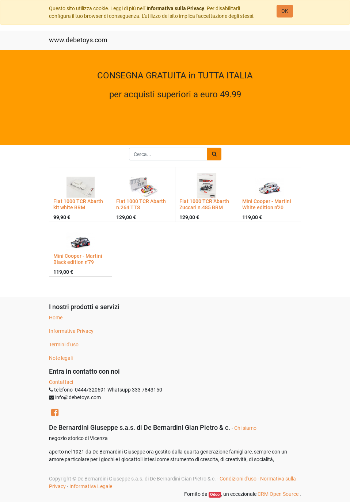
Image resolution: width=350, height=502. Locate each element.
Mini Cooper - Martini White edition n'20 (266, 204)
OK (284, 11)
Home (55, 317)
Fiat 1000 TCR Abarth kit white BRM (78, 204)
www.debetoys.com (78, 40)
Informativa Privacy (71, 331)
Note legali (61, 358)
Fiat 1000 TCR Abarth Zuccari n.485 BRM (204, 204)
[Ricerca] (214, 154)
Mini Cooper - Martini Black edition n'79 (77, 259)
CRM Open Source (279, 494)
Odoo (215, 494)
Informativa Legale (90, 486)
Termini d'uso (64, 344)
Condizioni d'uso (238, 479)
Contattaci (61, 382)
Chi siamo (245, 428)
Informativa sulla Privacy (175, 8)
